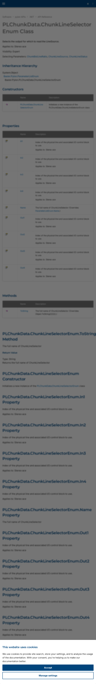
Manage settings (48, 675)
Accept (48, 667)
